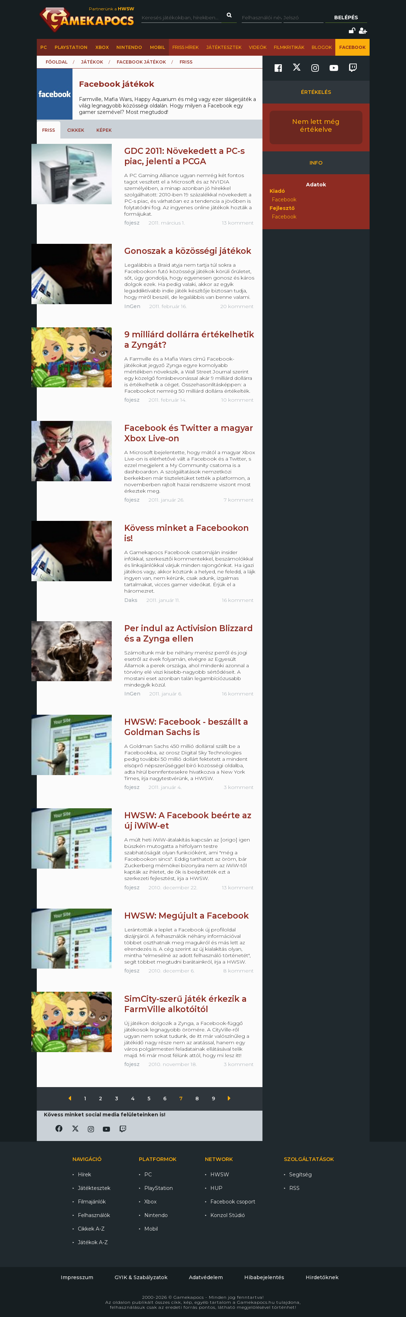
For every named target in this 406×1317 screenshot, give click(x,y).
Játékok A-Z (93, 1242)
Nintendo (129, 47)
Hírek (84, 1174)
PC (43, 47)
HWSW (219, 1174)
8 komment (238, 970)
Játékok (92, 62)
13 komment (238, 223)
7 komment (239, 500)
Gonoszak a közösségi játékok (187, 251)
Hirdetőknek (322, 1277)
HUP (216, 1188)
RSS (294, 1188)
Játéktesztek (223, 47)
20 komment (237, 306)
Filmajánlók (92, 1201)
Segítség (300, 1174)
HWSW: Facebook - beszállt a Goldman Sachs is (186, 727)
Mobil (157, 47)
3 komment (239, 787)
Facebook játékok (141, 62)
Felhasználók (94, 1215)
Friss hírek (185, 47)
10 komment (237, 400)
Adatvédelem (206, 1277)
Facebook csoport (232, 1201)
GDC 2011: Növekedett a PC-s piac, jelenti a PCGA (184, 156)
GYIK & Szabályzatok (141, 1277)
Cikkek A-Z (91, 1229)
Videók (257, 47)
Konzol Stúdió (227, 1215)
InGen (132, 306)
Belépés (346, 17)
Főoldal (56, 62)
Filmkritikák (289, 47)
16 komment (238, 600)
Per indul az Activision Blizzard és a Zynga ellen (188, 633)
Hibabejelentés (264, 1277)
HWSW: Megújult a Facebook (186, 916)
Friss (48, 130)
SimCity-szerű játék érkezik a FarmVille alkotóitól (185, 1004)
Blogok (322, 47)
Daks (130, 600)
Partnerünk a (111, 8)
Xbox (102, 47)
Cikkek (75, 130)
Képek (104, 130)
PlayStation (71, 47)
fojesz (132, 223)
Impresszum (77, 1277)
